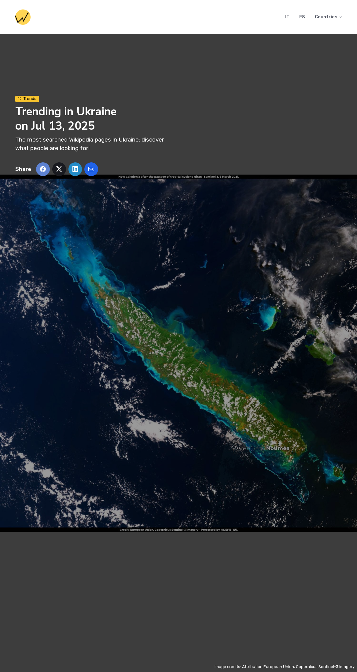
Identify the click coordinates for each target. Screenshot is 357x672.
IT (287, 17)
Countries (326, 17)
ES (302, 17)
